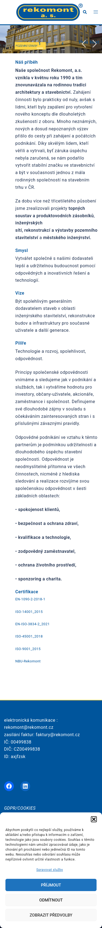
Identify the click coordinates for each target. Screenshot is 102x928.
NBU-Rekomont (28, 661)
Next (94, 42)
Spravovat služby (49, 870)
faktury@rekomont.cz (58, 734)
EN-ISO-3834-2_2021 (32, 624)
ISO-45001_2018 (29, 636)
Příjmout (51, 885)
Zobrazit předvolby (51, 915)
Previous (83, 42)
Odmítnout (51, 900)
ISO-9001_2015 (28, 649)
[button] (94, 819)
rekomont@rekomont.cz (28, 727)
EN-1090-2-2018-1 (30, 599)
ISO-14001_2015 (29, 612)
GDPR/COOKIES (20, 808)
